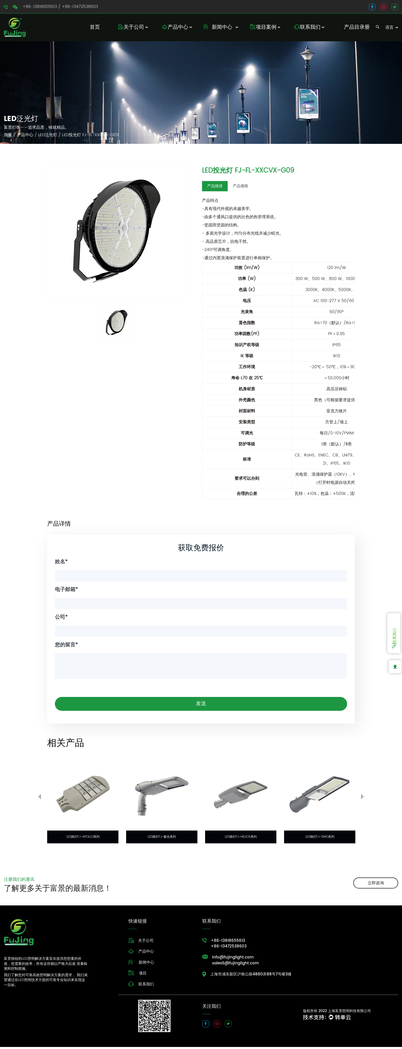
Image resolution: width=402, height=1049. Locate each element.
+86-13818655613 (40, 6)
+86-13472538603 (80, 6)
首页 (95, 27)
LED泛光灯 (47, 135)
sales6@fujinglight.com (235, 966)
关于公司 (134, 27)
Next (362, 800)
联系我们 (310, 27)
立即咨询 (376, 885)
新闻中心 (222, 27)
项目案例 (266, 27)
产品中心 (178, 27)
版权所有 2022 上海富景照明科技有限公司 (337, 1013)
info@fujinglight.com (233, 960)
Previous (39, 800)
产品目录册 (357, 27)
